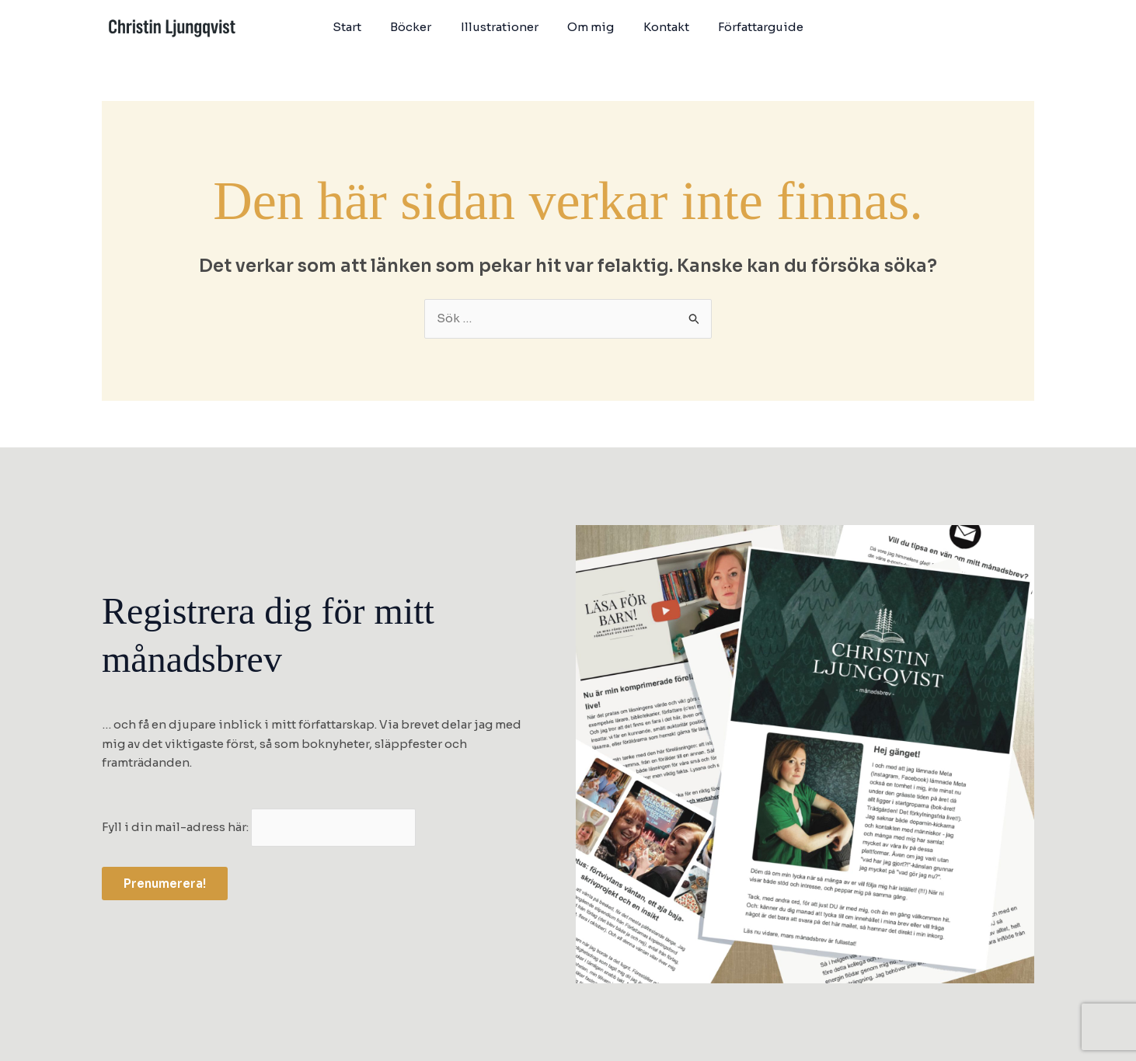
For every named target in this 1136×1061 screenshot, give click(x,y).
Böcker (420, 26)
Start (361, 26)
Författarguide (746, 26)
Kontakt (658, 26)
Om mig (588, 26)
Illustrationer (503, 26)
